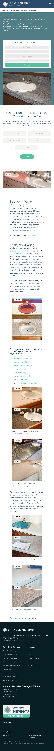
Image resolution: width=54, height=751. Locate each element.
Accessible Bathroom (10, 676)
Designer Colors (33, 658)
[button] (50, 4)
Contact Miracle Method (20, 618)
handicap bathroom (22, 380)
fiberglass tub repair (22, 376)
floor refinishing (20, 373)
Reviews (31, 662)
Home (30, 651)
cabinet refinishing (21, 362)
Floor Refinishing (8, 669)
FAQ (29, 654)
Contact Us (32, 665)
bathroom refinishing (22, 359)
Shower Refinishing (9, 662)
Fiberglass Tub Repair (10, 673)
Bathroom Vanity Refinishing (12, 665)
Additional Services (9, 680)
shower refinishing (21, 369)
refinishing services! (30, 383)
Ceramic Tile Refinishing (10, 658)
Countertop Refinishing (10, 654)
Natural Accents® (20, 254)
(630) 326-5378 (17, 641)
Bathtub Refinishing (9, 651)
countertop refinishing (23, 366)
